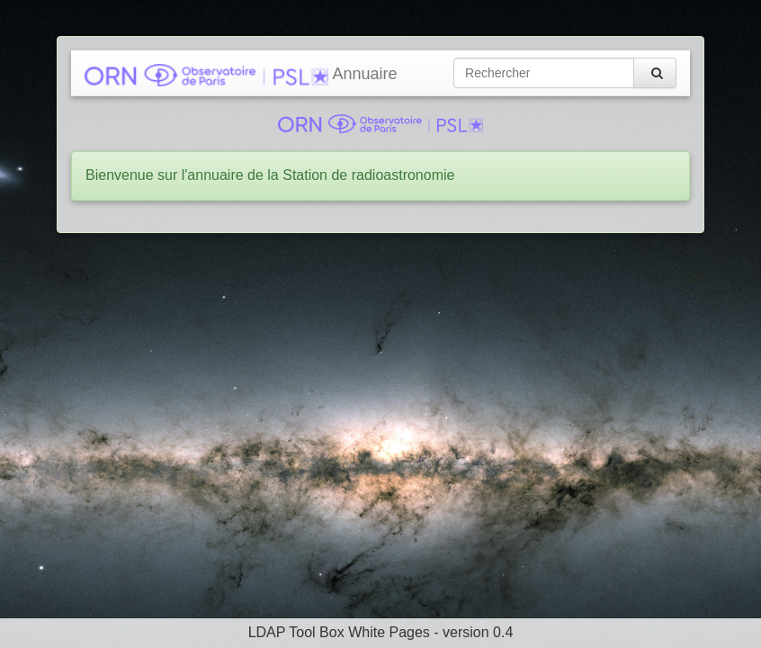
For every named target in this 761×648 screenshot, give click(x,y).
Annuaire (241, 75)
